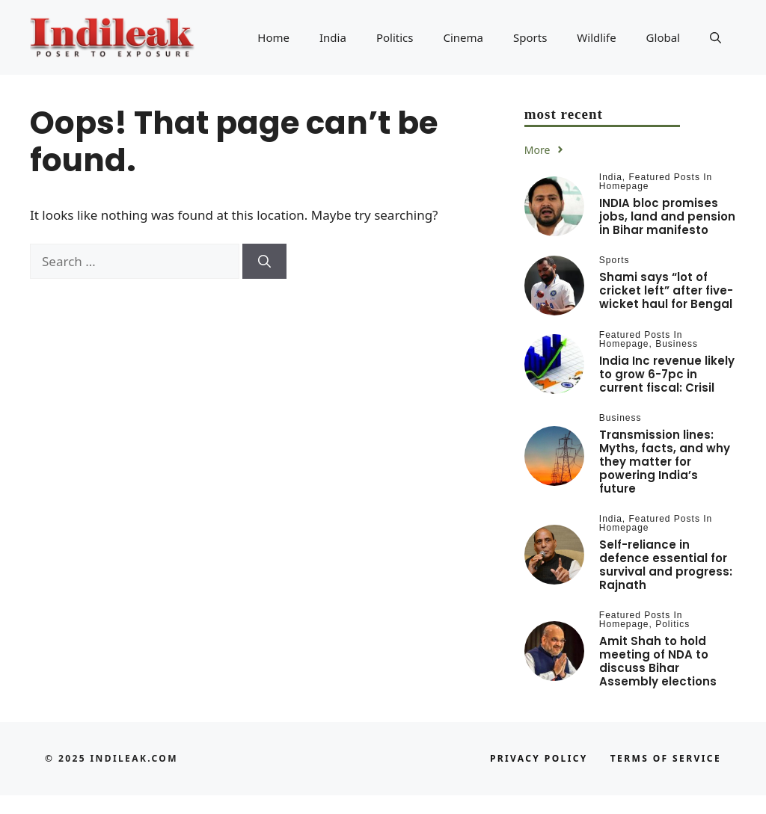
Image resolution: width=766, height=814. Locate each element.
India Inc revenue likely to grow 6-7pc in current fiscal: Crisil (667, 374)
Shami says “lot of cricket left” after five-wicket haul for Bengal (666, 290)
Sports (530, 37)
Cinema (463, 37)
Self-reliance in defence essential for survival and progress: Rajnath (665, 565)
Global (663, 37)
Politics (395, 37)
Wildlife (596, 37)
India (332, 37)
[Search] (264, 262)
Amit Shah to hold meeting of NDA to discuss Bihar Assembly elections (658, 661)
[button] (715, 37)
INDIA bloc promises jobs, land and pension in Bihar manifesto (667, 216)
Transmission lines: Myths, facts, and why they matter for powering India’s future (664, 461)
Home (273, 37)
